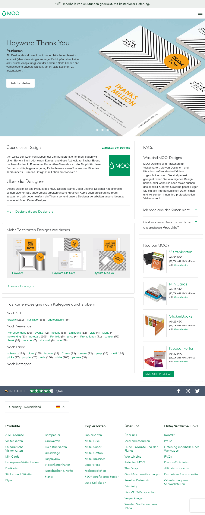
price (70, 336)
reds (42, 357)
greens (83, 353)
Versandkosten (181, 265)
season (109, 336)
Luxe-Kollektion (95, 483)
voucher (28, 340)
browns (48, 353)
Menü (105, 332)
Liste (92, 332)
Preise (168, 441)
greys (99, 353)
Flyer (8, 480)
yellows (76, 357)
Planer (49, 477)
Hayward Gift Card (63, 273)
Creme (66, 353)
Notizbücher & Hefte (59, 471)
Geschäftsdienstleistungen (142, 474)
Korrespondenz (16, 332)
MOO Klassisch (95, 459)
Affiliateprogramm (176, 468)
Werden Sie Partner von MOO (140, 506)
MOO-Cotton (94, 453)
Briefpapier (52, 435)
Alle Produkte (14, 435)
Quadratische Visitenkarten (14, 448)
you (59, 340)
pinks (10, 357)
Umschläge (52, 453)
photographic (56, 319)
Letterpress (92, 465)
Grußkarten (52, 441)
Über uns (130, 435)
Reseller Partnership (137, 480)
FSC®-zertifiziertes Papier (102, 477)
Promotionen (88, 336)
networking (14, 336)
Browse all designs (20, 286)
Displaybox (52, 459)
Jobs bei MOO (134, 462)
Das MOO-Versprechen (140, 492)
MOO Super (93, 447)
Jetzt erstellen (20, 83)
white (59, 357)
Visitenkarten (180, 252)
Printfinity (130, 486)
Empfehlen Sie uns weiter (181, 474)
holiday (55, 332)
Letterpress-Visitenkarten (22, 462)
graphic (12, 319)
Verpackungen (134, 498)
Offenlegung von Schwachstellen (176, 482)
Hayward (17, 273)
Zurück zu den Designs (116, 147)
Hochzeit (45, 340)
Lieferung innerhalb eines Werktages (181, 448)
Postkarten (12, 468)
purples (27, 357)
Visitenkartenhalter (57, 465)
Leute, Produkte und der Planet (141, 448)
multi (114, 353)
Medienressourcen (137, 441)
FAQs (168, 456)
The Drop (131, 468)
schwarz (12, 353)
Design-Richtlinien (176, 462)
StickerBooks (180, 316)
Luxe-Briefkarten (56, 447)
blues (31, 353)
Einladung (75, 332)
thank (10, 340)
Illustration (33, 319)
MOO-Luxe (92, 441)
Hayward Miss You (103, 273)
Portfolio (55, 336)
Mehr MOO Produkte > (158, 374)
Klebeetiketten (182, 348)
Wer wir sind (133, 456)
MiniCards (178, 284)
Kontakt (169, 435)
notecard (34, 336)
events (39, 332)
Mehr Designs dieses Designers (30, 211)
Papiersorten (93, 435)
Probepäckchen (95, 471)
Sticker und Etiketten (19, 474)
